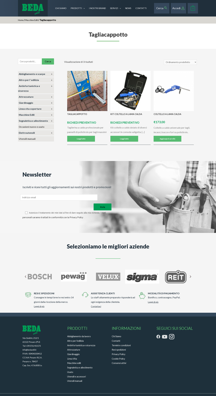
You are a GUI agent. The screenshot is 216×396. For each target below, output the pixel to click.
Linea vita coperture (30, 109)
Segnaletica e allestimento (33, 121)
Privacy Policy (77, 210)
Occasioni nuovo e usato (32, 127)
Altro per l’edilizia (76, 333)
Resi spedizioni (119, 342)
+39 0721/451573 (34, 338)
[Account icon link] (178, 8)
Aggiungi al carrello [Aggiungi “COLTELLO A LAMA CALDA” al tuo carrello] (167, 140)
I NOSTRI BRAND (97, 8)
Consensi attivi (119, 355)
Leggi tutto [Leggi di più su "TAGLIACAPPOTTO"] (81, 140)
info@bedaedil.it (30, 342)
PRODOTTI (78, 8)
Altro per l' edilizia (29, 80)
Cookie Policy (119, 351)
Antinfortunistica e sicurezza (82, 338)
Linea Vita (72, 351)
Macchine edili (74, 355)
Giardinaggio (26, 103)
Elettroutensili (27, 133)
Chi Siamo (117, 329)
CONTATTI (141, 8)
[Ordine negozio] (179, 62)
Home (21, 20)
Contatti (116, 333)
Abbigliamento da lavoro (80, 329)
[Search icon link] (161, 8)
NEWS (128, 8)
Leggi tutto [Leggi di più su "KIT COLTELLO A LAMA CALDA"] (124, 140)
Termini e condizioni (122, 338)
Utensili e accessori (77, 369)
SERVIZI (115, 8)
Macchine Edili (32, 20)
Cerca (48, 61)
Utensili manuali (27, 139)
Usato (70, 364)
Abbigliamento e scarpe (32, 74)
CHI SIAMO (60, 8)
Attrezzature (26, 97)
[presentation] (83, 8)
